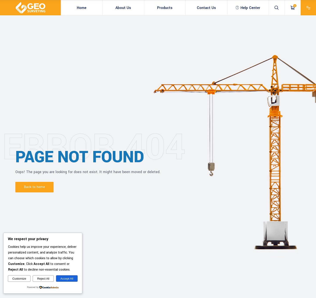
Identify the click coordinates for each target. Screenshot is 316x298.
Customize (19, 278)
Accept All (66, 278)
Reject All (43, 278)
